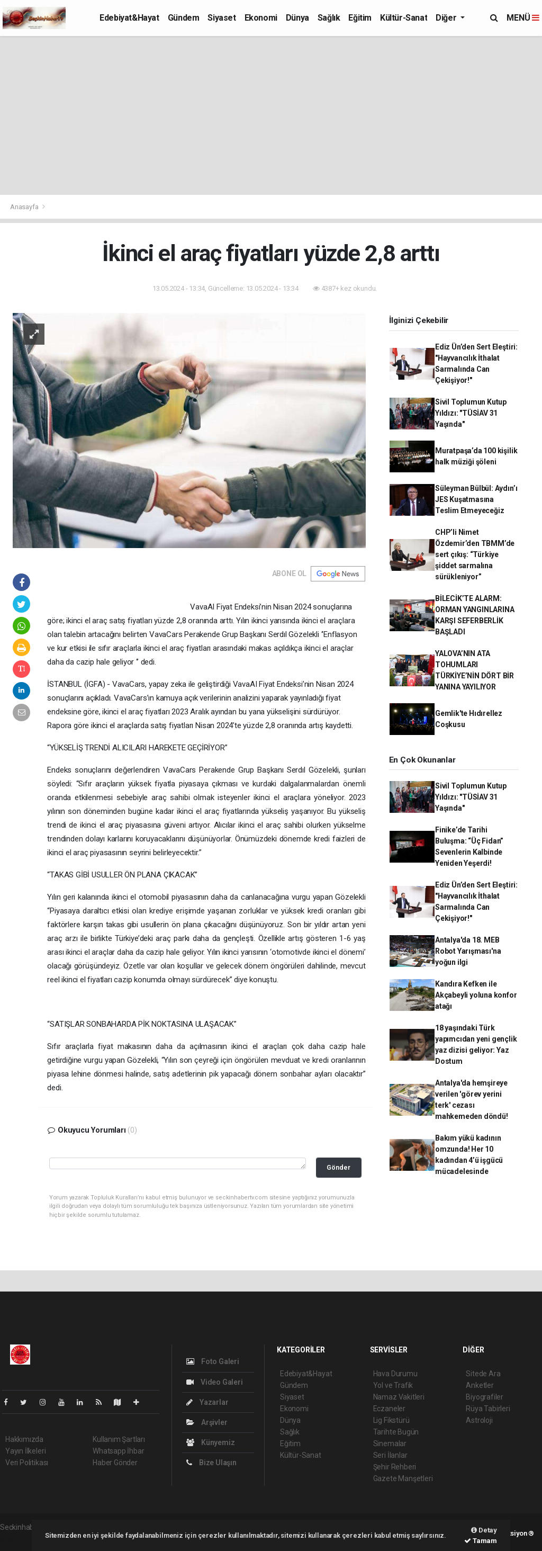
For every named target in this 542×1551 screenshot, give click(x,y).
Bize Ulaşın (211, 1462)
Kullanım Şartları (119, 1439)
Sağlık (329, 18)
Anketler (479, 1385)
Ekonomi (261, 18)
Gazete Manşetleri (403, 1478)
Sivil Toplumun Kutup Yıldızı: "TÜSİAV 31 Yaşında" (471, 413)
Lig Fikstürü (391, 1420)
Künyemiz (210, 1442)
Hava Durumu (395, 1373)
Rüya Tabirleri (488, 1408)
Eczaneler (389, 1408)
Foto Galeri (212, 1361)
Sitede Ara (483, 1373)
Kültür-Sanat (403, 18)
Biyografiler (484, 1397)
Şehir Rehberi (395, 1467)
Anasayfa (25, 207)
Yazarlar (207, 1402)
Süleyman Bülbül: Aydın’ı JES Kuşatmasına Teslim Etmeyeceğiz (476, 499)
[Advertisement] (271, 115)
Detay (484, 1530)
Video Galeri (214, 1382)
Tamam (480, 1541)
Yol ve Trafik (393, 1385)
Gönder (338, 1167)
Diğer (447, 18)
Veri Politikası (26, 1462)
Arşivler (206, 1422)
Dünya (297, 18)
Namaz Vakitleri (398, 1397)
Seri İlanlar (390, 1455)
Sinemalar (389, 1443)
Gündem (184, 18)
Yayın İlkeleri (25, 1451)
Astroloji (479, 1420)
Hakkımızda (24, 1439)
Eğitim (360, 18)
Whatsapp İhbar (118, 1451)
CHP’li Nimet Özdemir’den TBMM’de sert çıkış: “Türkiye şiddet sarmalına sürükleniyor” (474, 554)
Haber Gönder (115, 1462)
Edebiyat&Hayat (129, 18)
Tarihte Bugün (396, 1432)
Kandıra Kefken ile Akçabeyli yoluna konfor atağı (476, 995)
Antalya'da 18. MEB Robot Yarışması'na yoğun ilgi (468, 951)
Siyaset (221, 18)
